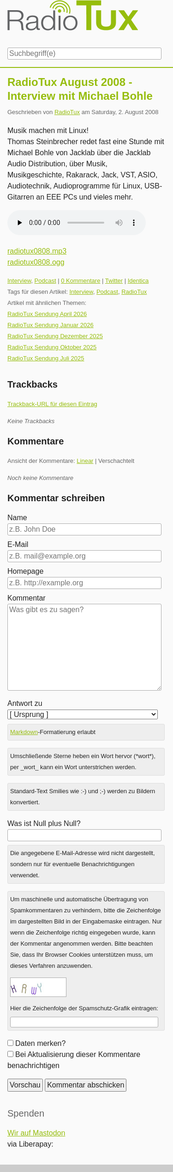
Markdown (24, 732)
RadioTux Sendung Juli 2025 (45, 358)
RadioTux (67, 112)
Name (17, 518)
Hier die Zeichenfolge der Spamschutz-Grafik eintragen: (84, 1008)
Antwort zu (24, 703)
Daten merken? (40, 1043)
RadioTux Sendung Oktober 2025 (51, 347)
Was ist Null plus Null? (44, 823)
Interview (19, 280)
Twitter (114, 280)
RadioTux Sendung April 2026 (47, 313)
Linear (85, 460)
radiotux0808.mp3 (36, 251)
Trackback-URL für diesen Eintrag (52, 404)
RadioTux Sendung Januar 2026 (50, 325)
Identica (138, 280)
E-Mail (17, 544)
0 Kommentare (80, 280)
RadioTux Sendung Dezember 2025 (55, 336)
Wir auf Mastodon (36, 1133)
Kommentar (26, 598)
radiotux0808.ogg (36, 262)
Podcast (45, 280)
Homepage (25, 571)
